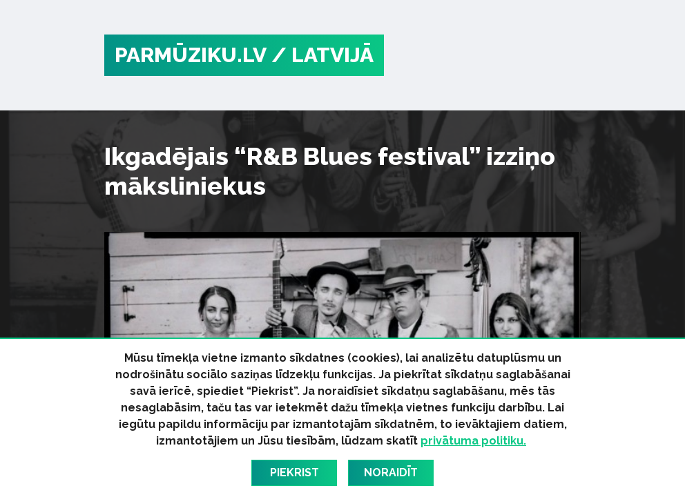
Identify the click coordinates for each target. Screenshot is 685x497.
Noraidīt (391, 472)
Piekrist (294, 472)
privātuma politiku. (473, 440)
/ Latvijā (322, 55)
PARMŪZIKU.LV (191, 55)
